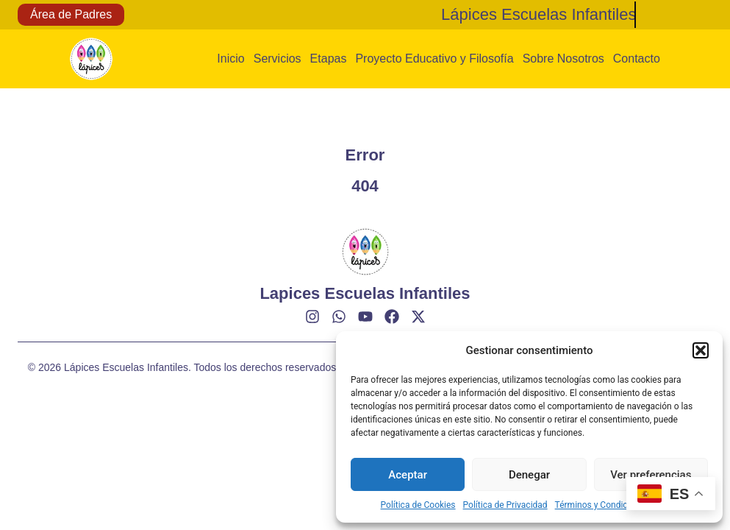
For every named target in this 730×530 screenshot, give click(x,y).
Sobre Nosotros (563, 58)
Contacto (636, 58)
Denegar (529, 474)
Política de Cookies (418, 505)
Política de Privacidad (505, 505)
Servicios (277, 58)
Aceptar (407, 474)
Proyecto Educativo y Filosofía (434, 58)
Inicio (230, 58)
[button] (700, 350)
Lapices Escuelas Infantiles (365, 293)
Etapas (328, 58)
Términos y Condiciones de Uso (617, 505)
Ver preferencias (650, 474)
